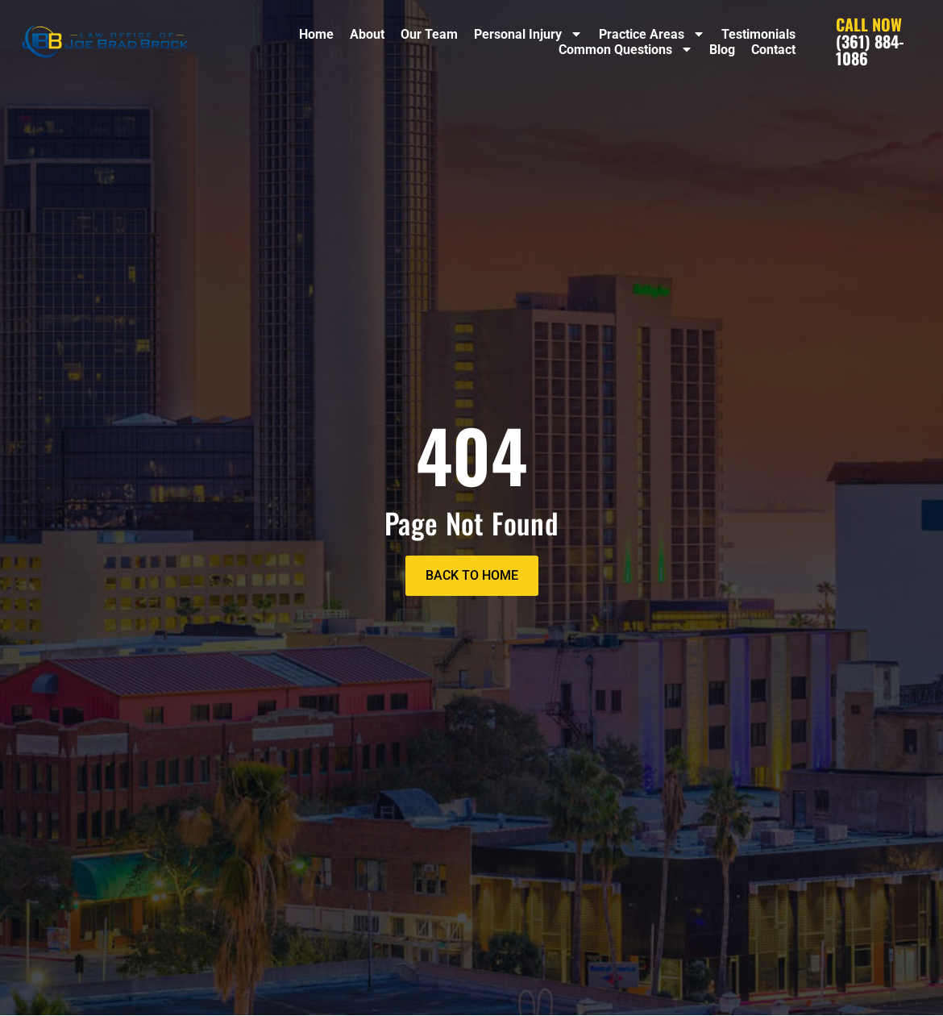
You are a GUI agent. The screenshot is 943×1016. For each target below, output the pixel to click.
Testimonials (758, 34)
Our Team (429, 34)
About (367, 34)
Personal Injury (528, 34)
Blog (722, 49)
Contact (773, 49)
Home (316, 34)
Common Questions (626, 49)
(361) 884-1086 (870, 41)
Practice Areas (652, 34)
